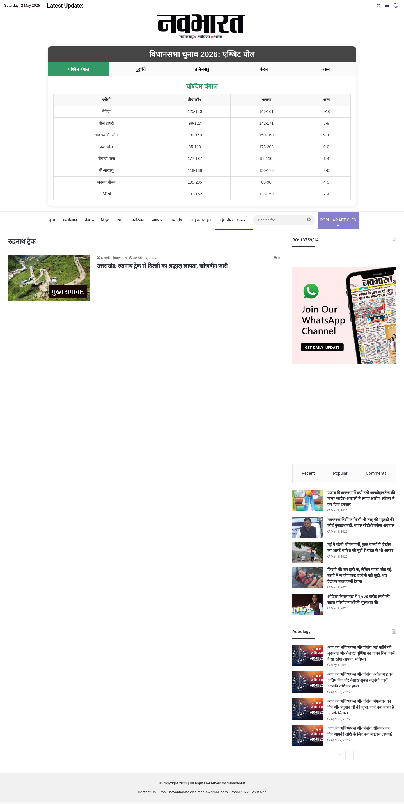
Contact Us (147, 794)
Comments (376, 473)
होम (52, 220)
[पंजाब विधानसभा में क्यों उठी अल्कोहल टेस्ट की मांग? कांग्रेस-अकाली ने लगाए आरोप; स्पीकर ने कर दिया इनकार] (307, 502)
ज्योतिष (176, 220)
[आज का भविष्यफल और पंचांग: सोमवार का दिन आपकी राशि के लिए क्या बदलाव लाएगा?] (307, 737)
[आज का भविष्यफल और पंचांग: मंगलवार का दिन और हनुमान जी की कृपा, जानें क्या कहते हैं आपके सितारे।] (307, 710)
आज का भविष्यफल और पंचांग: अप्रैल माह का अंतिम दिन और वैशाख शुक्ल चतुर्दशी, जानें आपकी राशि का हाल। (360, 682)
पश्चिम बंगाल (78, 69)
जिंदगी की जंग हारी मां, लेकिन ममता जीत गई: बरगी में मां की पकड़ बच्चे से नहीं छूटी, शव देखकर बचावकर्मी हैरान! (359, 577)
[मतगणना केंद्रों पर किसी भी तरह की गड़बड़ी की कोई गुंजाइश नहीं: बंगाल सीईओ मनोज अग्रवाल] (307, 529)
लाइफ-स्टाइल (200, 220)
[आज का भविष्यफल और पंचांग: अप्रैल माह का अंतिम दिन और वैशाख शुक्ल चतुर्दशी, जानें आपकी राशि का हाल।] (307, 683)
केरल (264, 69)
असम (325, 69)
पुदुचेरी (140, 69)
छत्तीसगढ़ (70, 220)
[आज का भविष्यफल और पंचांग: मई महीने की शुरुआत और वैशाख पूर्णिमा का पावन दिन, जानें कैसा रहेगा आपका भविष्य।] (307, 656)
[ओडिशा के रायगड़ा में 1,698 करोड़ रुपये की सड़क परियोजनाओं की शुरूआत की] (307, 605)
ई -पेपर (234, 220)
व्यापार (157, 220)
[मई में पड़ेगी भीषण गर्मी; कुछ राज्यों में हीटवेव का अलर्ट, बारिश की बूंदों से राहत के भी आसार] (307, 554)
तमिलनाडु (202, 69)
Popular (340, 473)
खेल (120, 220)
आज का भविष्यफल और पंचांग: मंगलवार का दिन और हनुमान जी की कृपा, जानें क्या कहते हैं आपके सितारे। (360, 709)
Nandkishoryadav (114, 258)
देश (87, 220)
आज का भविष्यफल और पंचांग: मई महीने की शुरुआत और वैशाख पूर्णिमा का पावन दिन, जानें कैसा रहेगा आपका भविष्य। (360, 655)
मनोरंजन (137, 220)
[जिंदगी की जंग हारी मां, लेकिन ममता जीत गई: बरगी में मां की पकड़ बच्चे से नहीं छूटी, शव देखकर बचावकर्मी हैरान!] (307, 579)
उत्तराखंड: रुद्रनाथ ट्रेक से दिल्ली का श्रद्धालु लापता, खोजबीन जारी (162, 265)
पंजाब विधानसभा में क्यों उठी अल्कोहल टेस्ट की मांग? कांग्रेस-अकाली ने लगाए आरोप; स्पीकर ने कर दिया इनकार (361, 500)
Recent (308, 473)
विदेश (105, 220)
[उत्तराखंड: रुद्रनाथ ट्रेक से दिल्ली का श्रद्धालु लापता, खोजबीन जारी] (48, 278)
